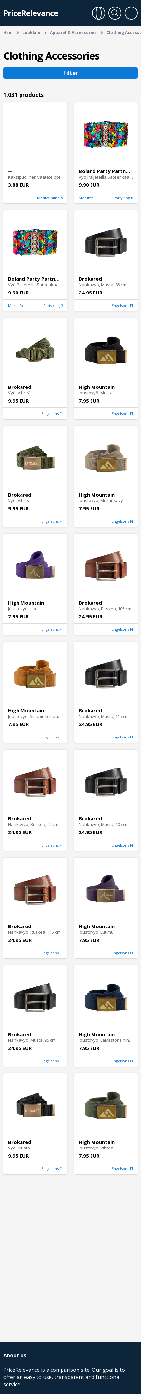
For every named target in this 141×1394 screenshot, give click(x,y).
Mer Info (86, 197)
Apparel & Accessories (73, 32)
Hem (8, 32)
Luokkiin (31, 32)
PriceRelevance (30, 13)
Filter (70, 73)
